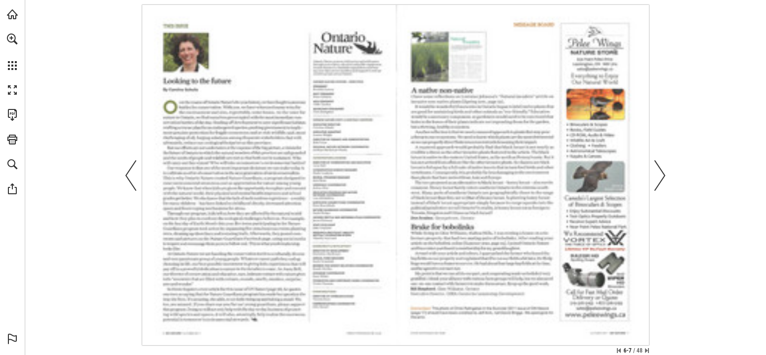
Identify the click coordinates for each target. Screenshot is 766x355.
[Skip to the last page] (647, 350)
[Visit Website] (365, 335)
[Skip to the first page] (619, 350)
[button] (12, 39)
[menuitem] (12, 51)
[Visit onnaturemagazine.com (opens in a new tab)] (12, 14)
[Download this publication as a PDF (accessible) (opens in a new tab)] (12, 115)
